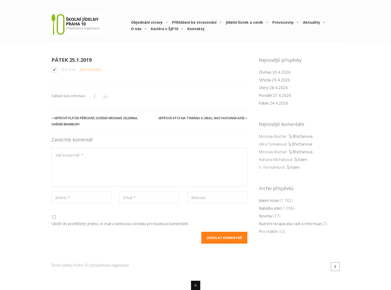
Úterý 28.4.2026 (273, 87)
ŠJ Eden (300, 159)
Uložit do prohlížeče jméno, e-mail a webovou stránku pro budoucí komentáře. (120, 223)
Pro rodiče (268, 231)
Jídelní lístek (90, 69)
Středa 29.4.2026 (274, 79)
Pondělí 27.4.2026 (275, 95)
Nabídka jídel (270, 208)
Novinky (265, 215)
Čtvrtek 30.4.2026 (275, 72)
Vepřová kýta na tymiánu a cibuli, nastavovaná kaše (201, 118)
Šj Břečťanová (300, 136)
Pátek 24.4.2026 (273, 103)
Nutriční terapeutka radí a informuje (290, 223)
